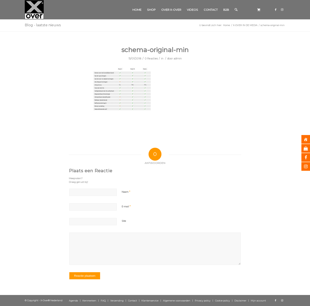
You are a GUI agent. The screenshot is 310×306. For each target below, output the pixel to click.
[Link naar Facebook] (275, 9)
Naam (126, 191)
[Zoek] (236, 9)
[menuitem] (137, 9)
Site (124, 220)
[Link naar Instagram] (282, 9)
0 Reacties (151, 58)
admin (178, 58)
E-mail (126, 206)
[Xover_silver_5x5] (34, 9)
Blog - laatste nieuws (43, 25)
